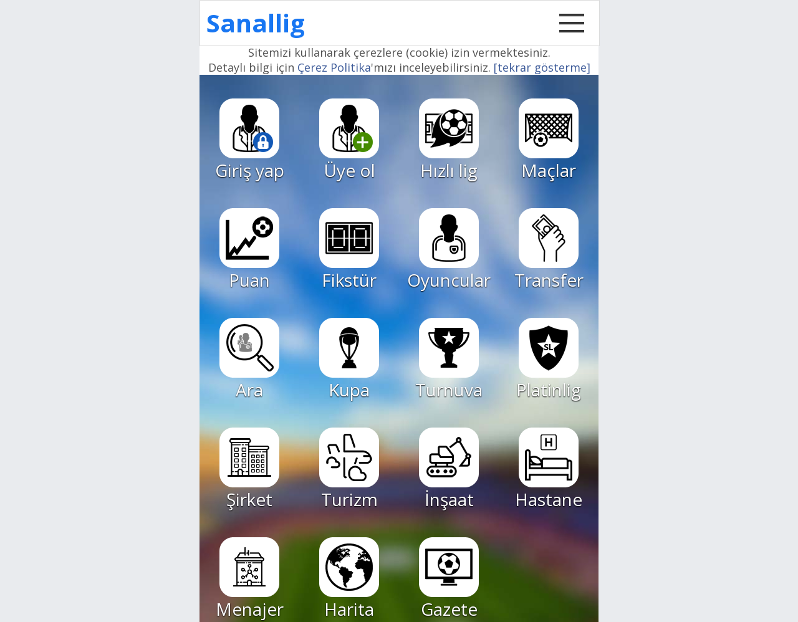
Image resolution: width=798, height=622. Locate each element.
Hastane (548, 469)
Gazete (449, 579)
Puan (249, 250)
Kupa (349, 359)
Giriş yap (249, 140)
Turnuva (449, 359)
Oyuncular (449, 250)
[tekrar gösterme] (542, 67)
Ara (249, 359)
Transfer (549, 250)
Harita (349, 579)
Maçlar (549, 140)
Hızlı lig (449, 140)
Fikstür (349, 250)
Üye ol (349, 140)
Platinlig (548, 359)
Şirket (249, 469)
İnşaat (449, 469)
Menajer (250, 579)
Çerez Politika (334, 67)
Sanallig (255, 23)
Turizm (349, 469)
